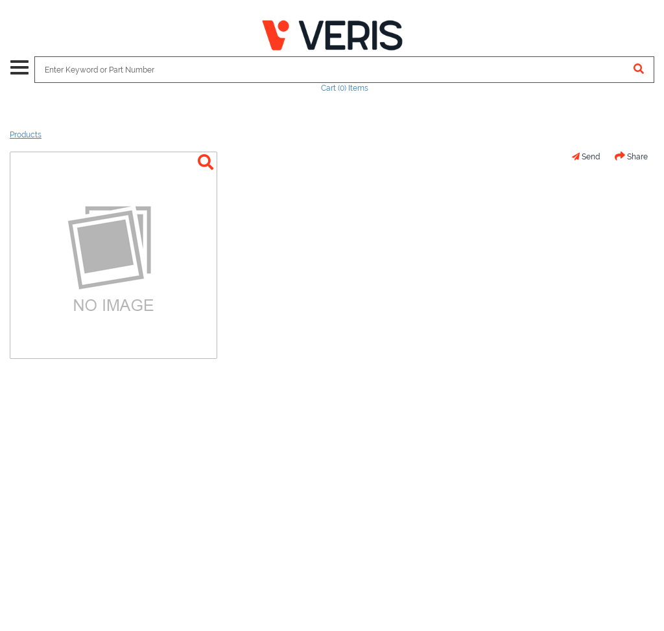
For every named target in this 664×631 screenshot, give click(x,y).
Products (26, 134)
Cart (344, 88)
